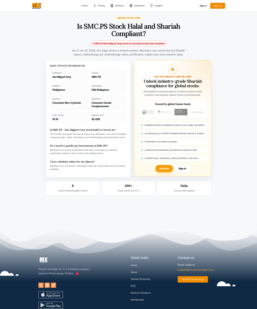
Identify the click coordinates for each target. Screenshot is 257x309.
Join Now (164, 168)
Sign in (203, 5)
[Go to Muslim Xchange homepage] (37, 5)
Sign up (218, 5)
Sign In (182, 168)
